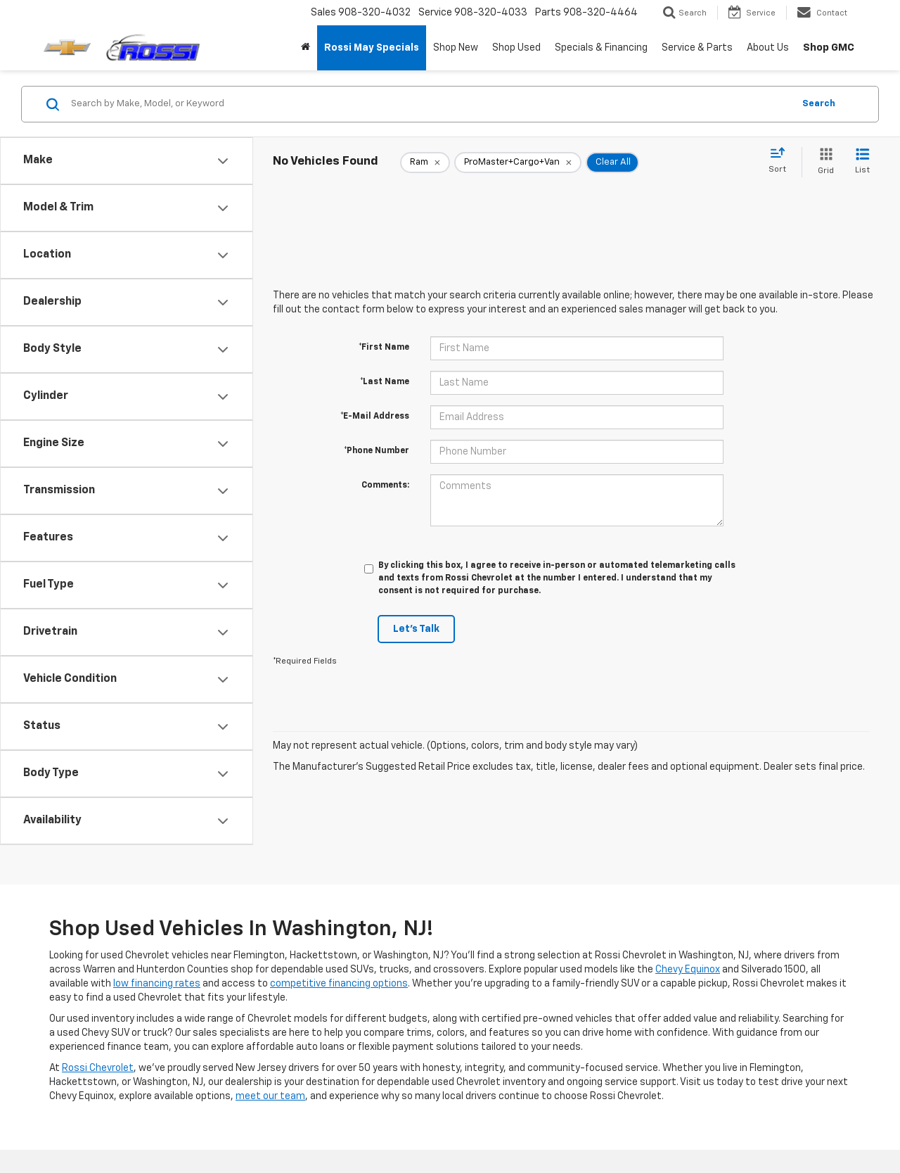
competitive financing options (339, 984)
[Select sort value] (781, 161)
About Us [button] (768, 48)
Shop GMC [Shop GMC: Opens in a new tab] (828, 47)
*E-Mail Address (374, 416)
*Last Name (384, 382)
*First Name (384, 347)
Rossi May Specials (371, 48)
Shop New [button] (455, 48)
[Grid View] (823, 162)
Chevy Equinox (687, 970)
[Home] (305, 47)
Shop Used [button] (516, 48)
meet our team (270, 1096)
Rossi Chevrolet (98, 1068)
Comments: (385, 485)
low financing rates (156, 984)
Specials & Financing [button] (601, 48)
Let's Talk (416, 629)
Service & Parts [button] (697, 48)
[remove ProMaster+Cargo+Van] (517, 162)
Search (818, 103)
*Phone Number (376, 451)
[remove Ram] (425, 162)
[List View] (862, 162)
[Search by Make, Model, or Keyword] (430, 104)
